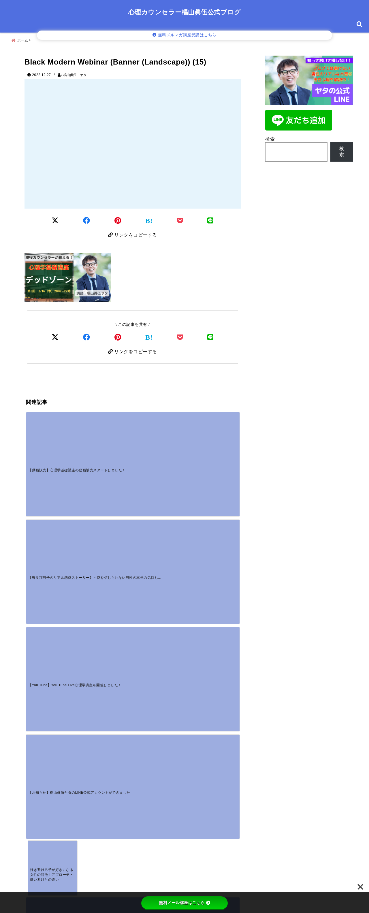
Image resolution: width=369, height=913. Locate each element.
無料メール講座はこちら (184, 902)
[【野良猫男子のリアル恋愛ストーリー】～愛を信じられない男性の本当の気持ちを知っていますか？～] (106, 436)
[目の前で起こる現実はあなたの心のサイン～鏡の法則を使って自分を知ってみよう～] (106, 491)
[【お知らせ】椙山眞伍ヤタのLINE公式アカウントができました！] (212, 436)
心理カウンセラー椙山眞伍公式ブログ (184, 12)
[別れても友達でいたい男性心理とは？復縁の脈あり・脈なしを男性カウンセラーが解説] (106, 638)
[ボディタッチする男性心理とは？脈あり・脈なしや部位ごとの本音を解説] (159, 583)
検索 (270, 136)
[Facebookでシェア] (86, 219)
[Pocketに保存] (180, 219)
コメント (38, 721)
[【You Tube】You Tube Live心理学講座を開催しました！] (159, 436)
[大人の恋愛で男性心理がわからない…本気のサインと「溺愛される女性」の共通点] (212, 583)
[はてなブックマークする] (149, 219)
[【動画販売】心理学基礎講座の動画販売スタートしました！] (52, 436)
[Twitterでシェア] (55, 219)
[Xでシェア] (55, 337)
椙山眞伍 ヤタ (75, 72)
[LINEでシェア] (210, 219)
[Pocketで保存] (180, 337)
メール (36, 801)
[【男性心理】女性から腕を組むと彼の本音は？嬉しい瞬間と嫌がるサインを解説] (52, 638)
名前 (34, 782)
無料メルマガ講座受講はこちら (184, 35)
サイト (33, 820)
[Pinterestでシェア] (117, 219)
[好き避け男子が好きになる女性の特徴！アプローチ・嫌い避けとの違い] (52, 491)
